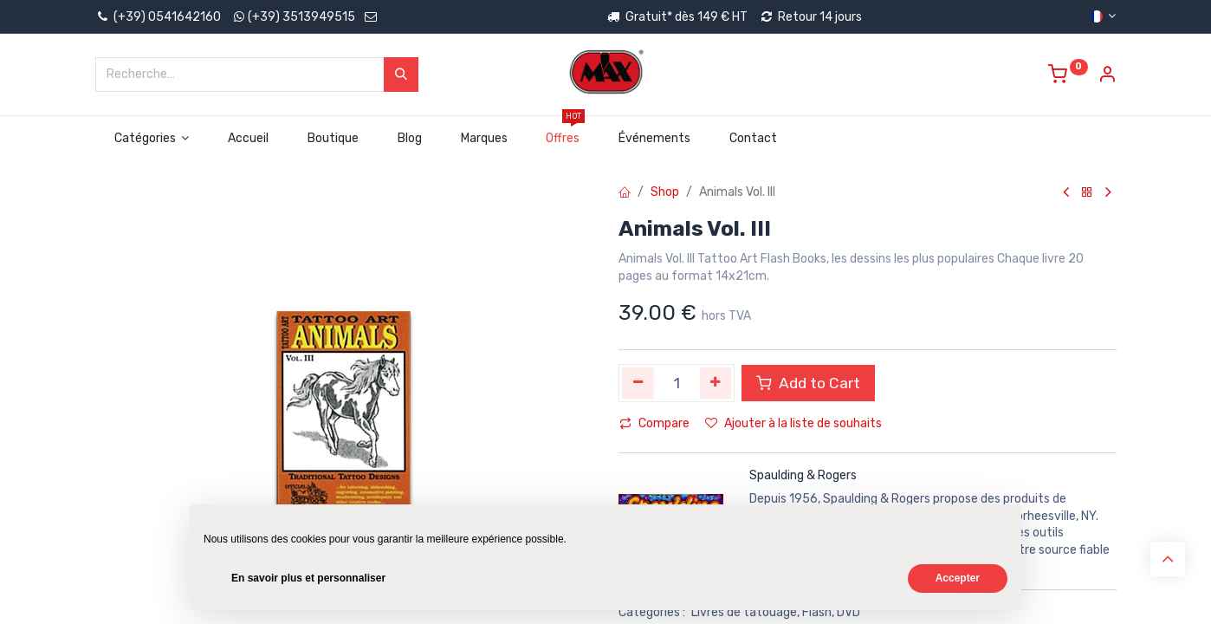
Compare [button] (654, 423)
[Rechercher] (401, 74)
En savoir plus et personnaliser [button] (308, 578)
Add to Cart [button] (808, 383)
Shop (665, 192)
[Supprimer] (638, 383)
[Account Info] (1107, 76)
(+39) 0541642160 (158, 17)
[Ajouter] (716, 383)
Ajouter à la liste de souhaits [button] (793, 423)
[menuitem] (248, 138)
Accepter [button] (958, 578)
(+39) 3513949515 (301, 17)
